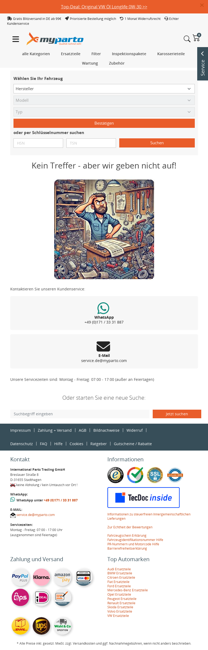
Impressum (20, 430)
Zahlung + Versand (55, 430)
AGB (82, 430)
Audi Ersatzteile (119, 569)
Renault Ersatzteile (121, 603)
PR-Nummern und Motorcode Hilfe (133, 544)
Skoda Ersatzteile (120, 607)
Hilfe (58, 443)
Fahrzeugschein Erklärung (126, 535)
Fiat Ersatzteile (118, 581)
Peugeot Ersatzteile (122, 598)
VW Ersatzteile (118, 615)
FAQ (43, 443)
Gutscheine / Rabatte (133, 443)
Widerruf (135, 430)
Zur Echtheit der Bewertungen (129, 527)
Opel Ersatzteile (119, 594)
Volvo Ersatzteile (119, 611)
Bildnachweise (106, 430)
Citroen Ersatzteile (121, 577)
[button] (204, 5)
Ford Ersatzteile (119, 586)
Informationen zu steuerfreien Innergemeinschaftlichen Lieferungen (148, 516)
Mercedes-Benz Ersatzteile (127, 590)
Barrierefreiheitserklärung (127, 548)
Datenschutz (21, 443)
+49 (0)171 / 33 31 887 (61, 500)
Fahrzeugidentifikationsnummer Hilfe (135, 539)
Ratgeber (98, 443)
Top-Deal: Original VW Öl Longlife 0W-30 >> (104, 7)
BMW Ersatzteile (119, 573)
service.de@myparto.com (35, 514)
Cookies (76, 443)
